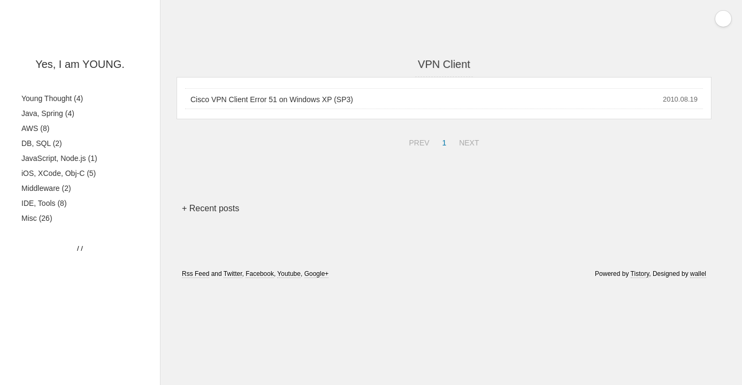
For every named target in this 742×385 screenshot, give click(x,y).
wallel (698, 274)
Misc (36, 218)
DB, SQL (41, 143)
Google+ (316, 274)
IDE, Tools (44, 203)
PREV (417, 141)
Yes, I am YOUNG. (80, 64)
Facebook (260, 274)
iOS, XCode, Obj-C (58, 173)
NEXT (467, 141)
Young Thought (52, 98)
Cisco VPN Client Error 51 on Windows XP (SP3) (271, 99)
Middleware (46, 188)
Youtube (289, 274)
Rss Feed (195, 274)
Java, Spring (47, 113)
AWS (35, 128)
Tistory (640, 274)
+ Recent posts (210, 208)
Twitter (233, 274)
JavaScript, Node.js (59, 158)
